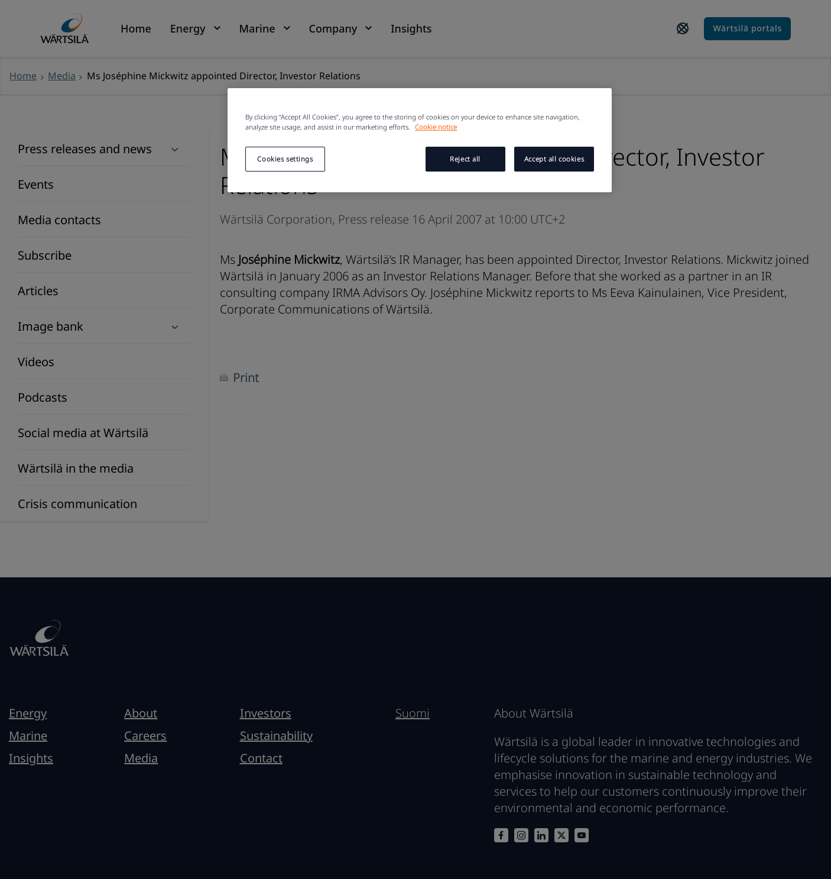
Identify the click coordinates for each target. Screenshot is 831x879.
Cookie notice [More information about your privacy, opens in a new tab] (436, 126)
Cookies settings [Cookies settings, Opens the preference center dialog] (285, 158)
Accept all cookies (554, 158)
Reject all (465, 158)
